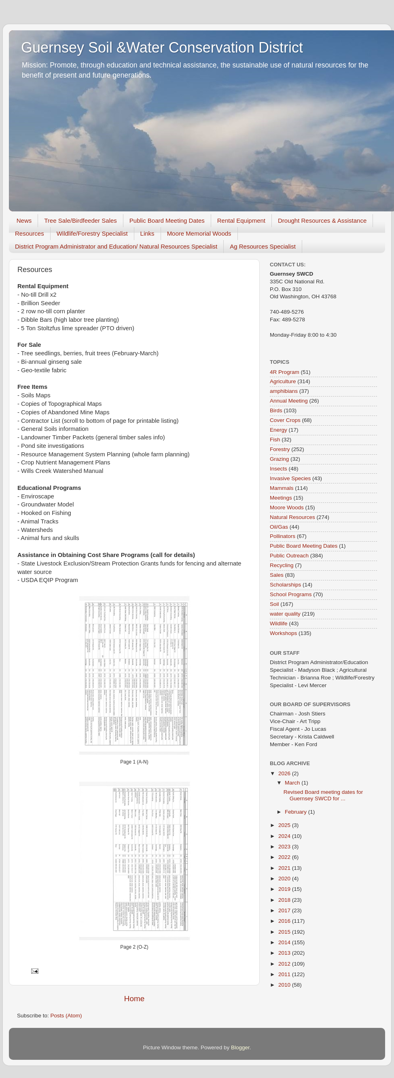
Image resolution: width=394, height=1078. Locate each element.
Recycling (282, 565)
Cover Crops (285, 420)
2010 (285, 985)
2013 (285, 953)
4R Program (284, 372)
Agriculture (283, 381)
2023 (285, 847)
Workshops (283, 633)
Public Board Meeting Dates (167, 220)
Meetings (281, 498)
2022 (285, 857)
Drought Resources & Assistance (322, 220)
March (293, 783)
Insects (278, 469)
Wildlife (279, 623)
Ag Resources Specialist (263, 246)
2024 (285, 836)
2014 (285, 942)
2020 (285, 878)
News (24, 220)
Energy (278, 430)
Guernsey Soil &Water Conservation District (162, 47)
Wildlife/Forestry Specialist (92, 233)
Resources (29, 233)
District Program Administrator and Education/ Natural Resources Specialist (116, 246)
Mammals (282, 488)
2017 (285, 910)
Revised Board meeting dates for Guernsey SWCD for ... (323, 795)
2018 (285, 900)
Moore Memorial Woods (199, 233)
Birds (276, 410)
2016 (285, 921)
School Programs (291, 594)
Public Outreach (289, 556)
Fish (275, 440)
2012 (285, 964)
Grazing (279, 459)
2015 (285, 932)
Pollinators (282, 536)
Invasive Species (290, 478)
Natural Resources (292, 517)
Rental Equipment (241, 220)
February (296, 812)
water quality (285, 614)
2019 (285, 889)
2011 (285, 974)
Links (147, 233)
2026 (285, 773)
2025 (285, 825)
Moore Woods (287, 507)
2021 (285, 868)
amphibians (284, 391)
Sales (277, 575)
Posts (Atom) (66, 1016)
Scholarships (285, 585)
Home (134, 998)
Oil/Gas (279, 527)
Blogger (240, 1047)
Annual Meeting (289, 401)
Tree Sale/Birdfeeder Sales (80, 220)
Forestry (280, 449)
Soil (274, 604)
